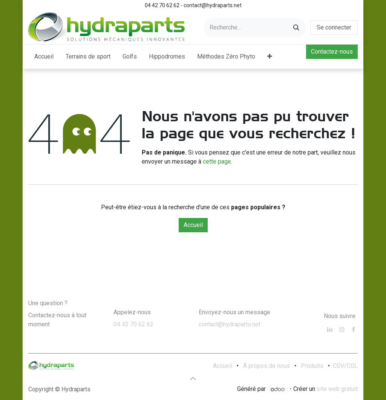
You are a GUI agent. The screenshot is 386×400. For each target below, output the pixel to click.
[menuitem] (44, 56)
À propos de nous (266, 365)
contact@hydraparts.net (229, 324)
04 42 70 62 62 (133, 324)
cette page (217, 161)
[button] (193, 378)
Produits (312, 365)
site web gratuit (337, 389)
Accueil (193, 225)
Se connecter (334, 27)
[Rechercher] (296, 27)
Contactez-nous (332, 51)
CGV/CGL (345, 365)
